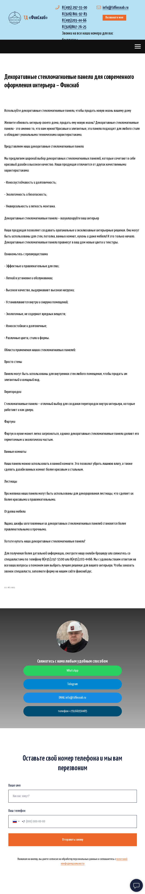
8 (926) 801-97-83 (74, 14)
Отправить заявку (72, 841)
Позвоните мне (114, 17)
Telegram (72, 686)
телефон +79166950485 (72, 713)
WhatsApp (72, 672)
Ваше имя (14, 787)
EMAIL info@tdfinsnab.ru (72, 699)
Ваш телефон (16, 813)
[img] (14, 18)
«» (35, 17)
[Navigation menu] (138, 46)
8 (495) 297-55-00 (74, 8)
